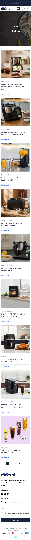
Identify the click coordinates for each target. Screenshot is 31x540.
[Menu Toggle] (18, 8)
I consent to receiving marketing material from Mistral (16, 514)
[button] (24, 8)
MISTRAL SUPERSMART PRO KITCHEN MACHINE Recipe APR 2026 (12, 87)
